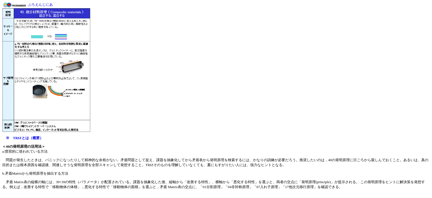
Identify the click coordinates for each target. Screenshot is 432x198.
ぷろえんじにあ (40, 4)
